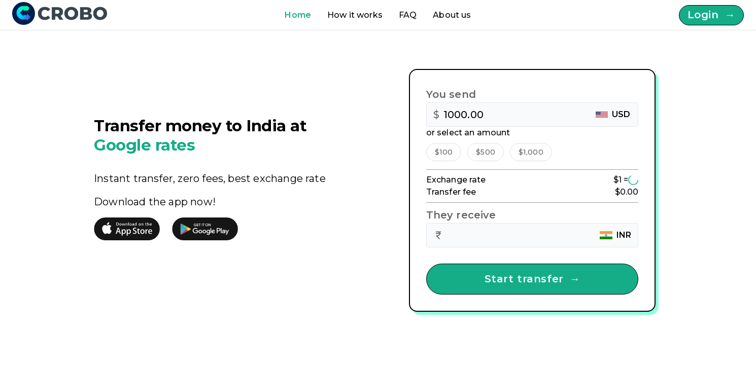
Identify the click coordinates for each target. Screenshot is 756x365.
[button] (444, 152)
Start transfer (532, 279)
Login (711, 15)
